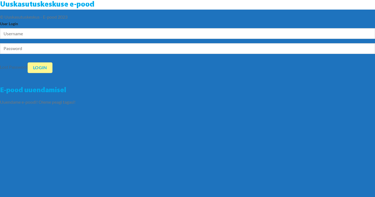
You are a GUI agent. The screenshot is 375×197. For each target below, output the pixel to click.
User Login (9, 23)
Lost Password (14, 66)
